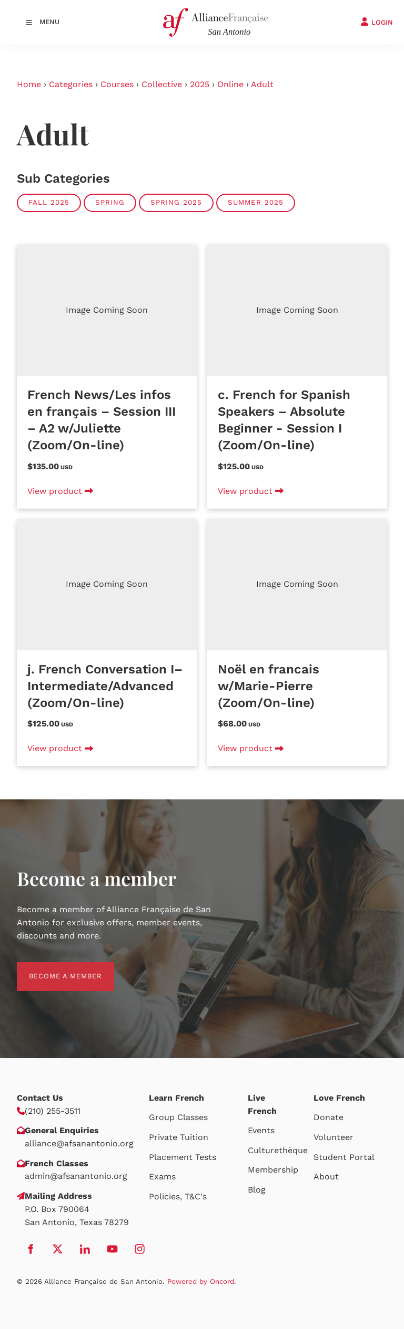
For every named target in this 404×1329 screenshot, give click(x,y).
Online (230, 84)
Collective (162, 84)
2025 (199, 84)
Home (29, 84)
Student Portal (344, 1157)
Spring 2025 (176, 202)
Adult (262, 84)
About (326, 1177)
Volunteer (334, 1137)
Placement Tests (182, 1157)
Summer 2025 (256, 202)
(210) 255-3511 (52, 1111)
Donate (329, 1117)
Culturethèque (278, 1150)
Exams (162, 1177)
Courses (117, 84)
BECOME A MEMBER (53, 968)
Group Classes (178, 1117)
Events (261, 1130)
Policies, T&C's (178, 1196)
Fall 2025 (48, 202)
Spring (110, 202)
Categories (71, 84)
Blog (257, 1190)
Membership (273, 1170)
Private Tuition (178, 1137)
